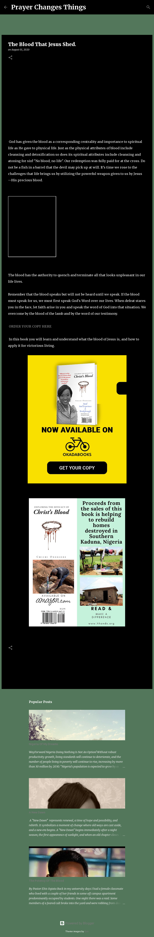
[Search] (91, 7)
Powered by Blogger (77, 923)
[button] (10, 58)
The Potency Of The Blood (46, 880)
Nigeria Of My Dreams (43, 744)
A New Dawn (37, 812)
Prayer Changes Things (48, 7)
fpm (87, 931)
